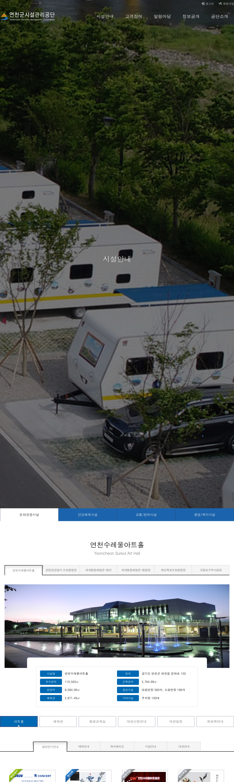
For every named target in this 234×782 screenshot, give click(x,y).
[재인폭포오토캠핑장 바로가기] (173, 570)
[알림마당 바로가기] (162, 16)
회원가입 (226, 4)
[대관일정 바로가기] (176, 721)
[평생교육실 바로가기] (97, 721)
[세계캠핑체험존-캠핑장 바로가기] (135, 570)
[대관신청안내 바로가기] (136, 721)
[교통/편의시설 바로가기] (146, 514)
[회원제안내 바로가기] (215, 721)
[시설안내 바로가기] (105, 16)
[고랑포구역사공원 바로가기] (210, 570)
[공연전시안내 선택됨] (50, 747)
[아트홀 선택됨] (19, 721)
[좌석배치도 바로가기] (117, 746)
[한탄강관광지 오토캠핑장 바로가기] (61, 570)
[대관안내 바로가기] (184, 746)
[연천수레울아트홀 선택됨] (23, 570)
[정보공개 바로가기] (191, 16)
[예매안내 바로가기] (83, 746)
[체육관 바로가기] (58, 721)
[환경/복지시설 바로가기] (205, 514)
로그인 (207, 4)
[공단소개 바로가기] (219, 16)
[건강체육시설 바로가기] (87, 514)
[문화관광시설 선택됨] (29, 514)
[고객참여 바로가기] (133, 16)
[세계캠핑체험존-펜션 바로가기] (98, 570)
